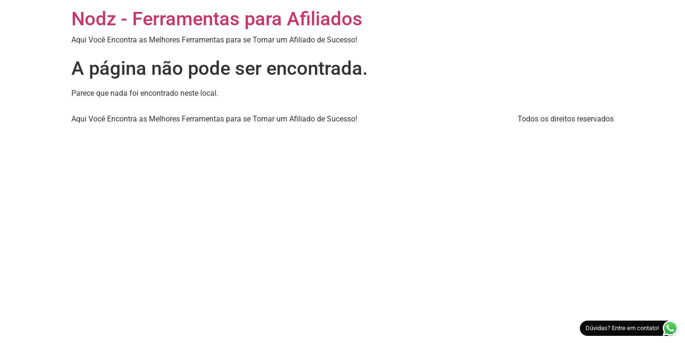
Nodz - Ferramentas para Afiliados (216, 19)
